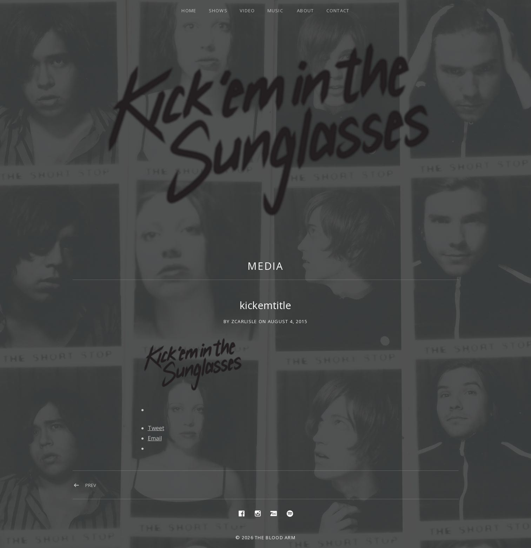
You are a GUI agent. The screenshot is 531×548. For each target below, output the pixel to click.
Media (265, 266)
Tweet (156, 428)
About (305, 10)
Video (247, 10)
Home (188, 10)
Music (275, 10)
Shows (218, 10)
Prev (90, 485)
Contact (338, 10)
